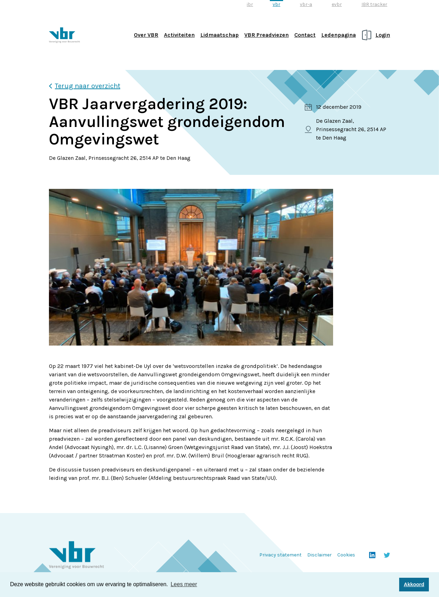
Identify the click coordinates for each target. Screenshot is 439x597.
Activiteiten (179, 34)
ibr (250, 4)
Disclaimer (319, 555)
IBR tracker (374, 4)
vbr (276, 4)
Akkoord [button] (414, 584)
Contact (305, 34)
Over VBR (146, 34)
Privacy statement (280, 555)
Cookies (346, 555)
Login (382, 34)
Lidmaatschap (219, 34)
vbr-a (306, 4)
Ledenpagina (338, 34)
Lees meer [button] (184, 584)
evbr (337, 4)
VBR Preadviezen (266, 34)
